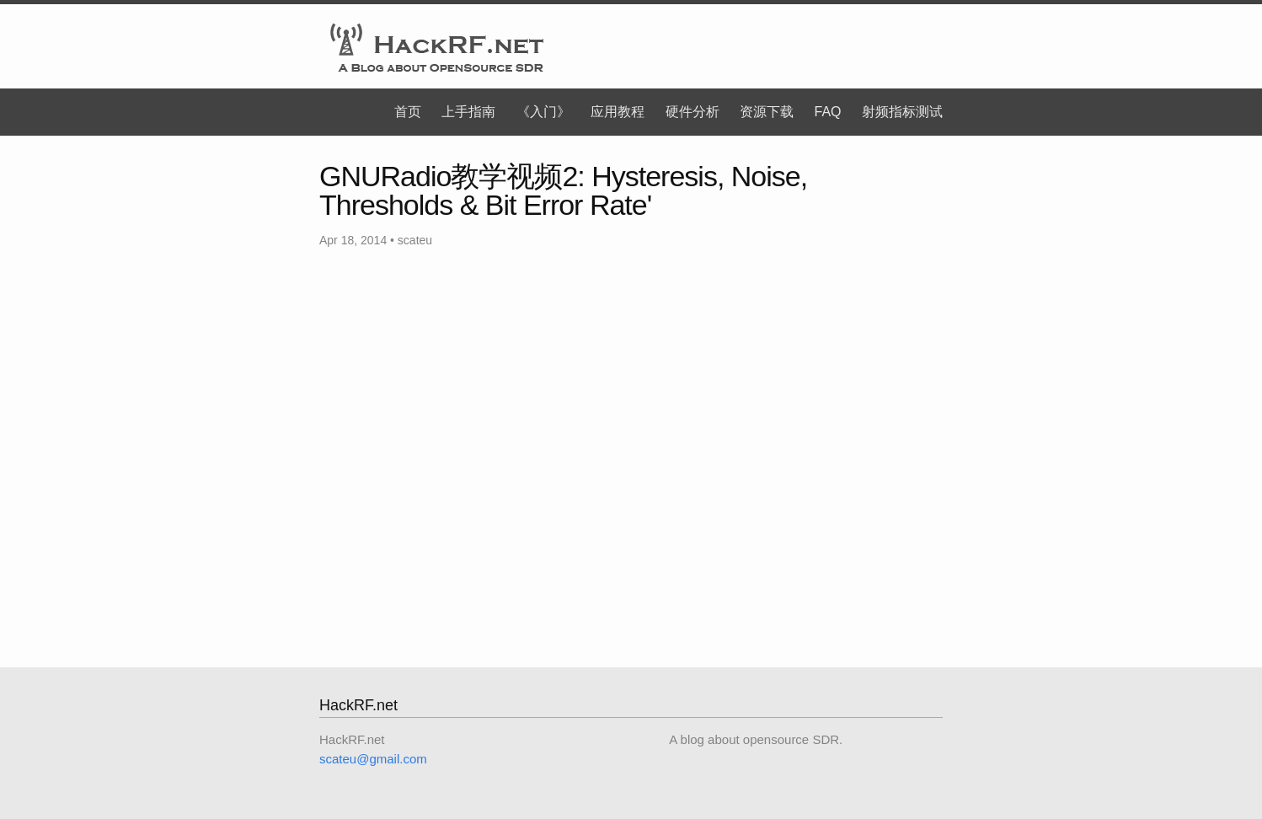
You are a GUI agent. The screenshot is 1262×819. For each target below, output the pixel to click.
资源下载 (767, 111)
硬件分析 (692, 111)
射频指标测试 (902, 111)
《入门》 (543, 111)
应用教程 (617, 111)
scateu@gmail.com (373, 759)
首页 (407, 111)
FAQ (828, 111)
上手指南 (468, 111)
